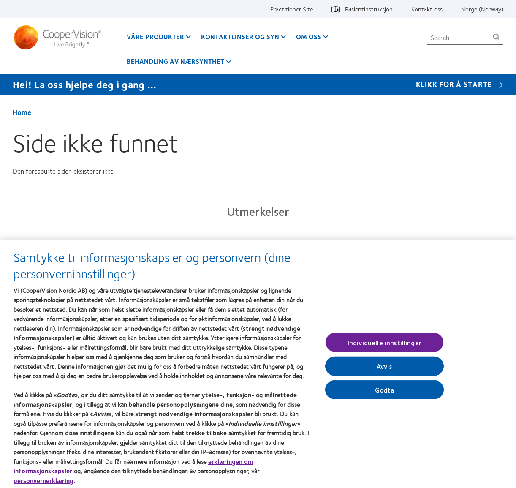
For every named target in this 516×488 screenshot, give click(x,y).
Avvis (384, 369)
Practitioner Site (291, 9)
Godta (384, 392)
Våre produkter (155, 36)
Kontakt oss (427, 9)
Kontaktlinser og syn (240, 36)
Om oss (308, 36)
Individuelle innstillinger (384, 345)
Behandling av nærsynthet (175, 61)
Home (22, 111)
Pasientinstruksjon (369, 9)
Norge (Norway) (482, 9)
